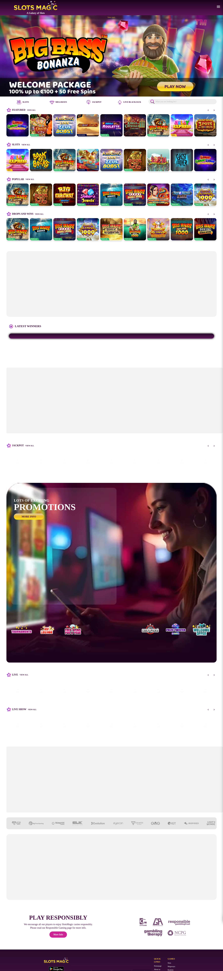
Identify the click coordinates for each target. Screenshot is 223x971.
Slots (169, 963)
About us (157, 969)
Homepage (158, 966)
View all (31, 110)
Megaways (171, 966)
